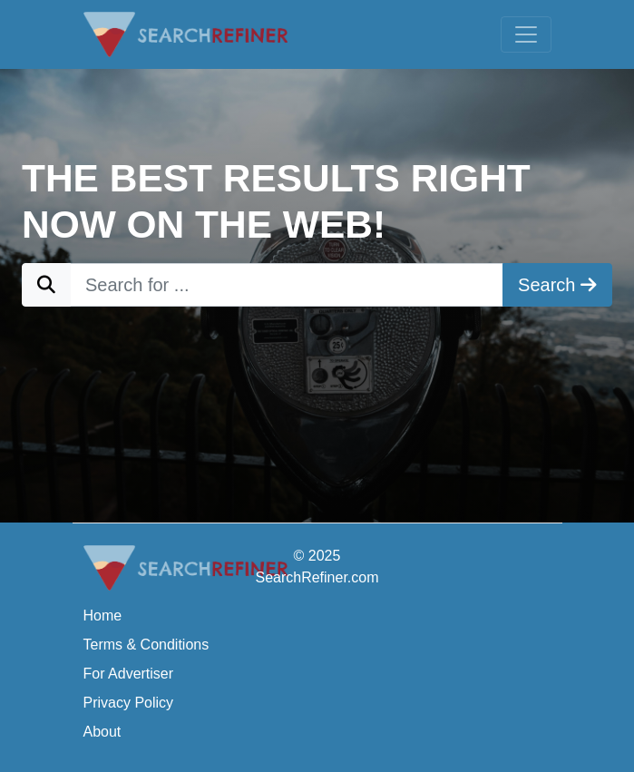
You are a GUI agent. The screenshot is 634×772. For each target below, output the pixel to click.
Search (557, 285)
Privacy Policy (128, 702)
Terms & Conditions (146, 644)
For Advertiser (128, 673)
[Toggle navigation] (526, 34)
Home (102, 615)
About (102, 731)
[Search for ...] (286, 285)
